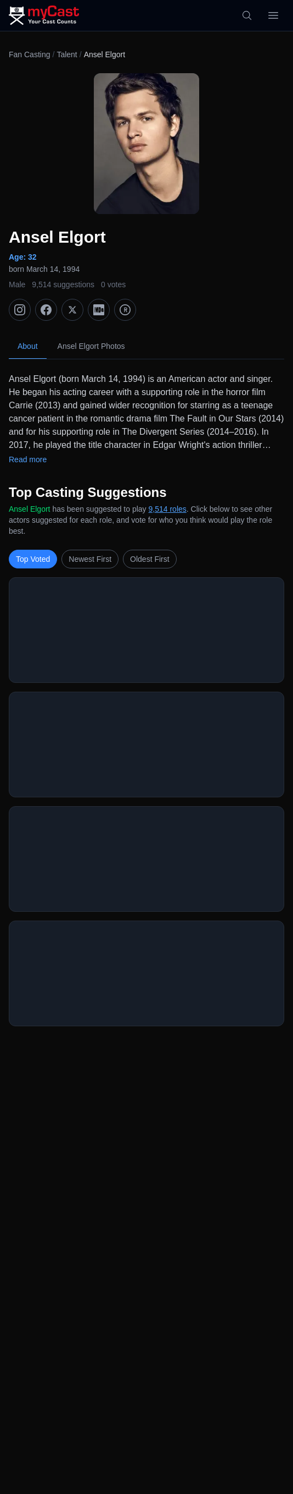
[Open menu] (273, 15)
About (28, 346)
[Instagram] (20, 310)
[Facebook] (46, 310)
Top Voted (33, 559)
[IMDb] (99, 310)
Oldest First (150, 559)
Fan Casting (29, 54)
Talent (67, 54)
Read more (28, 459)
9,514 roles (168, 509)
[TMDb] (125, 310)
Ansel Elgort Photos (91, 346)
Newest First (90, 559)
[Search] (247, 15)
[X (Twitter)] (72, 310)
